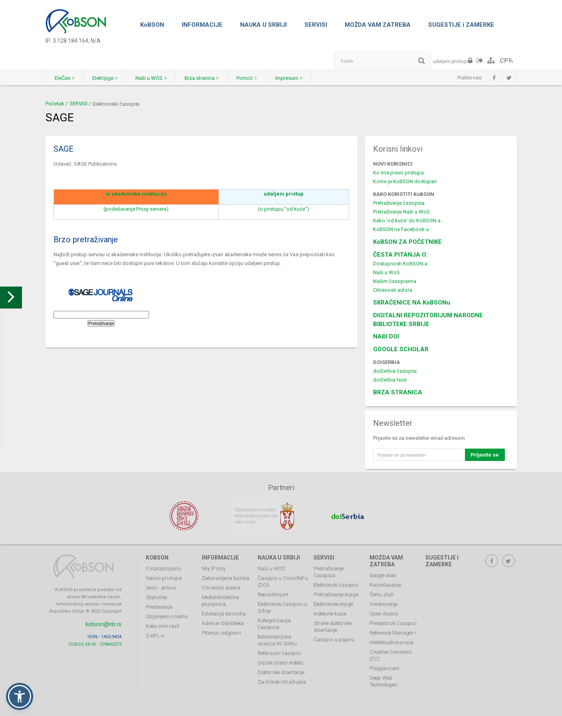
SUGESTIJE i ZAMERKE (461, 24)
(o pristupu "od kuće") (283, 209)
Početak (55, 104)
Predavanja (159, 606)
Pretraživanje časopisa (399, 203)
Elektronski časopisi (336, 584)
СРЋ (506, 60)
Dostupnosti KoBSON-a (400, 264)
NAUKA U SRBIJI (263, 24)
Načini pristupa (164, 577)
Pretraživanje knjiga (336, 594)
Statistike (156, 596)
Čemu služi (381, 594)
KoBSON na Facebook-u (401, 229)
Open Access (384, 613)
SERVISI (315, 24)
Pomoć (257, 78)
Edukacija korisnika (224, 613)
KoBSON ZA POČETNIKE (407, 241)
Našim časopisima (394, 281)
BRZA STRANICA (397, 392)
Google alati (382, 575)
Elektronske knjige (333, 603)
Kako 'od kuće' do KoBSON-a (407, 221)
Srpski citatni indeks (281, 662)
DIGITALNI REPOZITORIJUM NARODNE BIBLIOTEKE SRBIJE (428, 320)
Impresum (301, 78)
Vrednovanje (383, 603)
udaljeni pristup (284, 194)
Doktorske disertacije (281, 671)
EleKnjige (108, 78)
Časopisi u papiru (334, 639)
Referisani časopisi (279, 652)
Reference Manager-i (392, 632)
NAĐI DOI (386, 336)
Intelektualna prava (391, 642)
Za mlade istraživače (282, 681)
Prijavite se (484, 455)
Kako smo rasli (162, 625)
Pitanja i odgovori (221, 632)
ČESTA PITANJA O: (400, 254)
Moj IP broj (213, 568)
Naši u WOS (157, 78)
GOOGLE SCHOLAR (401, 349)
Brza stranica (210, 78)
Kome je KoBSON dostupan (405, 181)
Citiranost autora (221, 587)
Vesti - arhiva (161, 587)
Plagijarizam (384, 668)
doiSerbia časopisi (395, 371)
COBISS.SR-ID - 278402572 (94, 643)
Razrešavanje (385, 584)
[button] (19, 696)
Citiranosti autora (392, 290)
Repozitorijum (273, 594)
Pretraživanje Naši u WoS (401, 212)
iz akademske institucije (136, 194)
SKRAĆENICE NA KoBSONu (411, 302)
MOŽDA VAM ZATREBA (378, 24)
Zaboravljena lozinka (225, 577)
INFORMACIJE (202, 24)
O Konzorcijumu (163, 568)
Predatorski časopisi (393, 622)
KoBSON (152, 24)
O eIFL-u (155, 635)
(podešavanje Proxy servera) (136, 209)
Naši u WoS (386, 272)
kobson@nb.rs (103, 623)
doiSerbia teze (390, 380)
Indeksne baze (330, 613)
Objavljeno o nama (167, 616)
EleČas (65, 78)
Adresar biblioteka (223, 622)
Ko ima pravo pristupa (398, 173)
